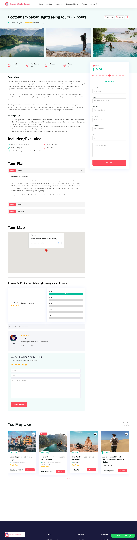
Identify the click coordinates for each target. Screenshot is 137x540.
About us (49, 4)
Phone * (95, 107)
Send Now (109, 163)
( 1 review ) (36, 22)
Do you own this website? (37, 243)
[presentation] (123, 425)
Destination (58, 4)
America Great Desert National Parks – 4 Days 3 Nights (113, 460)
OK (58, 243)
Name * (95, 88)
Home (41, 4)
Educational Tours (72, 4)
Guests (94, 135)
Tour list (84, 4)
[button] (46, 250)
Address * (95, 116)
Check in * (96, 125)
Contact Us (93, 4)
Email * (94, 97)
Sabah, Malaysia (16, 23)
